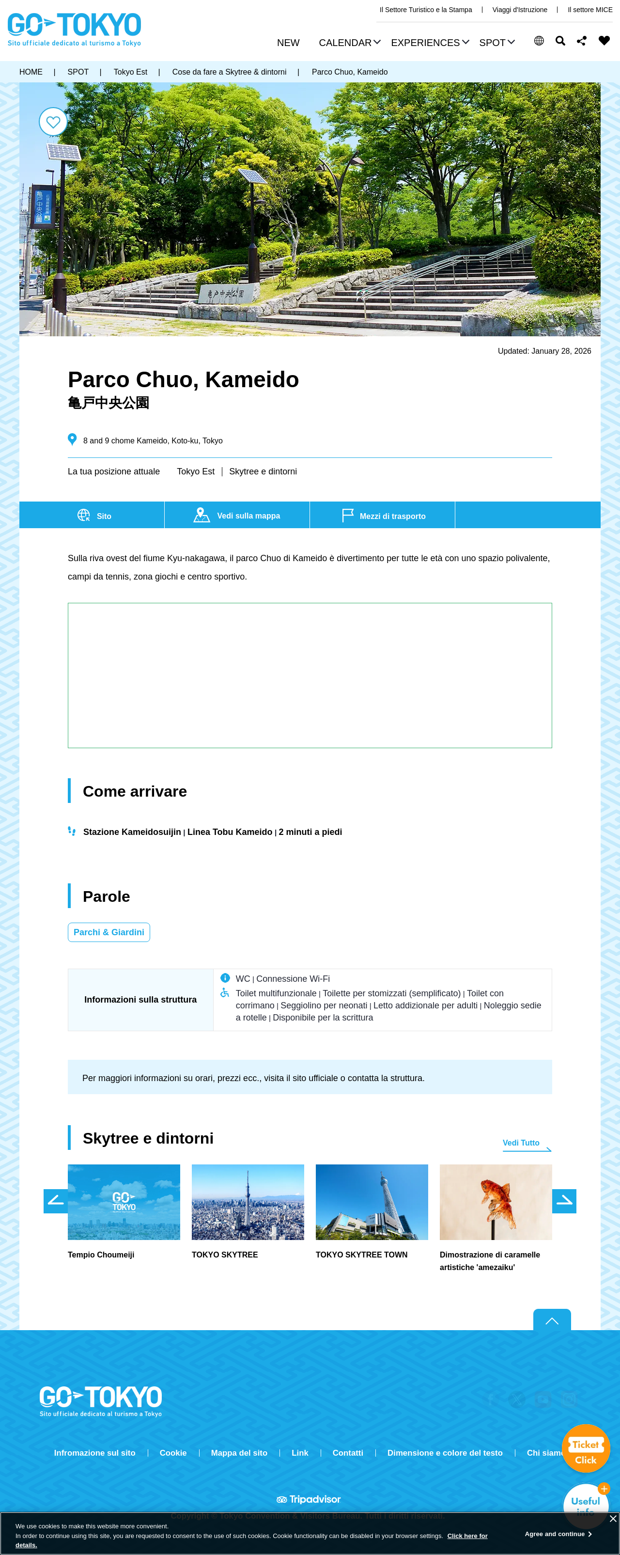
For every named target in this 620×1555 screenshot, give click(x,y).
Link (300, 1453)
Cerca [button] (560, 41)
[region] (310, 1533)
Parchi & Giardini (109, 932)
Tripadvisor (310, 1499)
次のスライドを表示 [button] (564, 1201)
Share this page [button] (582, 41)
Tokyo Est (196, 471)
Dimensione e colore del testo (445, 1453)
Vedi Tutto (521, 1143)
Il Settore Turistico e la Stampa (426, 10)
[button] (349, 43)
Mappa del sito (239, 1453)
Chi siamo (546, 1453)
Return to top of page (552, 1320)
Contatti (348, 1453)
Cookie (173, 1453)
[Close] (613, 1518)
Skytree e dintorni (263, 471)
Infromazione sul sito (95, 1453)
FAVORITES (604, 41)
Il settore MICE (590, 10)
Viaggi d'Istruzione (520, 10)
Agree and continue (555, 1534)
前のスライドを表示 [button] (56, 1201)
